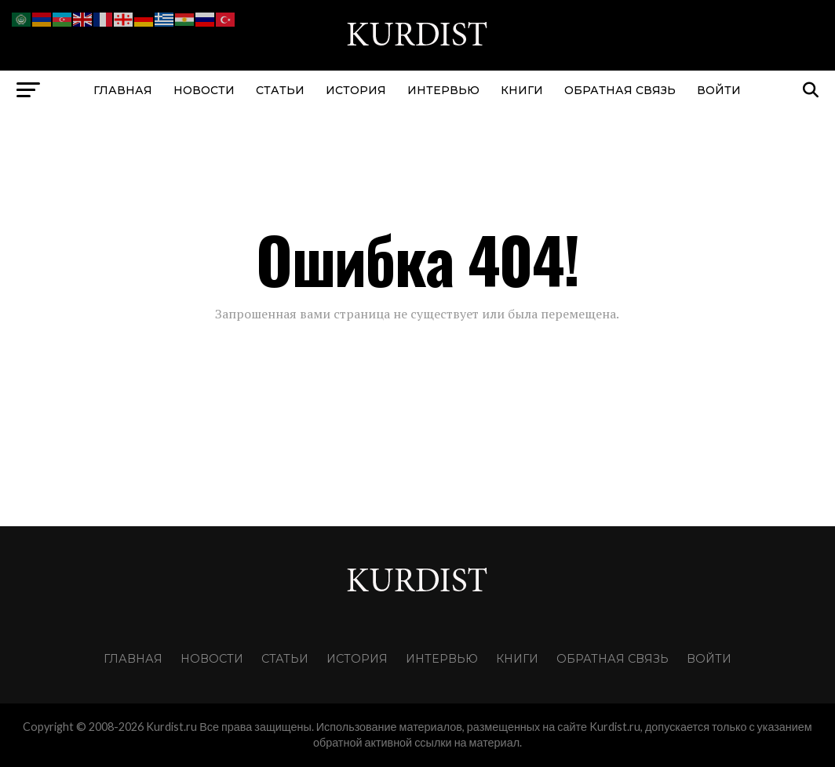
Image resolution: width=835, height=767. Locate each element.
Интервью (443, 90)
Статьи (280, 90)
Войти (719, 90)
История (356, 90)
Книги (522, 90)
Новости (204, 90)
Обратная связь (620, 90)
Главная (122, 90)
